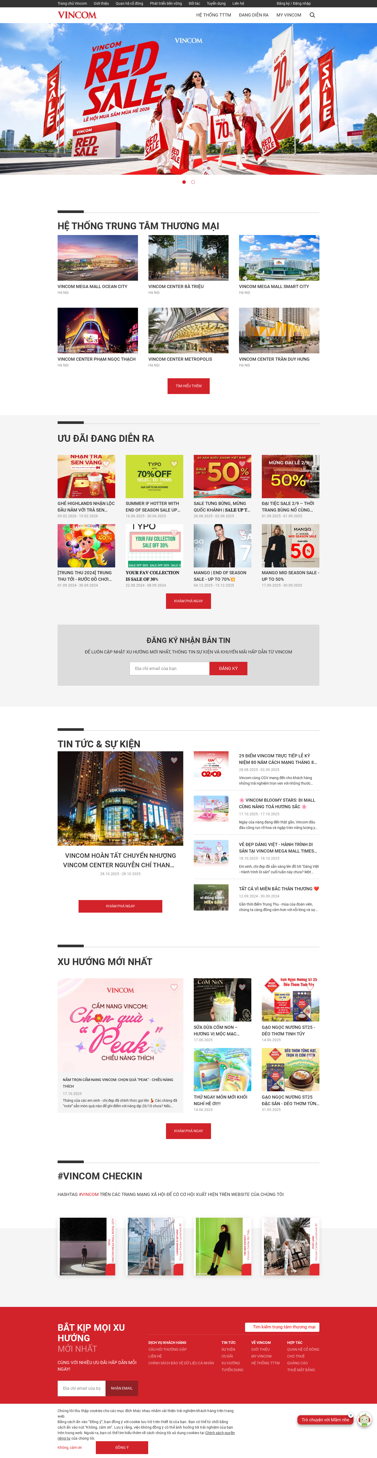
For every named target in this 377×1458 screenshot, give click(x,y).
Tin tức (228, 1342)
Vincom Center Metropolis (180, 359)
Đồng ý (122, 1447)
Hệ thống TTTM (213, 15)
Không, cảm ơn (70, 1447)
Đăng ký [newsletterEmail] (228, 668)
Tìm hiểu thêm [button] (189, 386)
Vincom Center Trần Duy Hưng (274, 359)
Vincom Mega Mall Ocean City (92, 286)
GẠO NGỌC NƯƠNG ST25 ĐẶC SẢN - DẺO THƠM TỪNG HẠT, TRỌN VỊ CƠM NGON (290, 1103)
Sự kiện (228, 1349)
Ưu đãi (227, 1356)
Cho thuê (296, 1356)
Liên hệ (238, 3)
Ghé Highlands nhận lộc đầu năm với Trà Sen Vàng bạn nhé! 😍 (86, 510)
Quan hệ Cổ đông (303, 1349)
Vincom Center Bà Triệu (176, 286)
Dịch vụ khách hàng (167, 1342)
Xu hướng (230, 1363)
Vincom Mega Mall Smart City (274, 286)
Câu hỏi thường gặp (167, 1349)
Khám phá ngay (120, 906)
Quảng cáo (297, 1363)
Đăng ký (283, 3)
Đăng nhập (302, 3)
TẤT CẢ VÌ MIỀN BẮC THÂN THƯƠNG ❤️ (279, 888)
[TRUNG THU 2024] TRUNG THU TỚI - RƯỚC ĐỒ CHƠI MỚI (85, 579)
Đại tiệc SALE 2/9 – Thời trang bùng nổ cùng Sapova (288, 510)
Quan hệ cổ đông (129, 3)
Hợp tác (294, 1342)
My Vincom (288, 15)
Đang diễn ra (254, 15)
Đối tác (194, 3)
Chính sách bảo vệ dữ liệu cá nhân (181, 1363)
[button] (312, 15)
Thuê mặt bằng (301, 1370)
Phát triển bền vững (166, 3)
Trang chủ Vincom (72, 3)
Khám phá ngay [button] (188, 601)
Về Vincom (261, 1342)
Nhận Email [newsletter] (122, 1388)
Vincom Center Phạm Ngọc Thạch (97, 359)
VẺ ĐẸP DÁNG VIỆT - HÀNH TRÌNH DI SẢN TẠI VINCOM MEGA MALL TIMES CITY (276, 851)
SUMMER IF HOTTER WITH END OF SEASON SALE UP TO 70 (152, 510)
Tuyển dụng (216, 3)
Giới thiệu (101, 3)
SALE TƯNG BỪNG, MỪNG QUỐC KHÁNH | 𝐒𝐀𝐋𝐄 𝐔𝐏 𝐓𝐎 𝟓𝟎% (222, 510)
